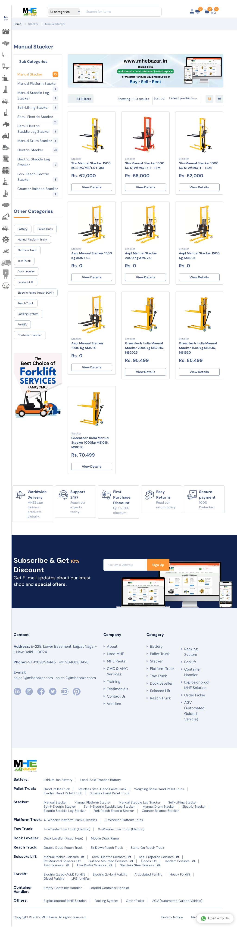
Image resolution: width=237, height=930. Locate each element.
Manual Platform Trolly (32, 239)
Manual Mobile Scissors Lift (64, 860)
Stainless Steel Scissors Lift (140, 869)
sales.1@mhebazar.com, (33, 684)
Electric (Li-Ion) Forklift (110, 878)
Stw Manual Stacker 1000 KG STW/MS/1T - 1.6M (198, 165)
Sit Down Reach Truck (106, 851)
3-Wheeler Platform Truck (124, 823)
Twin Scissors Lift (56, 869)
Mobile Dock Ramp (105, 842)
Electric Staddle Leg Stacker (37, 162)
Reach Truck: (25, 851)
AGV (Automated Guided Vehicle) (194, 714)
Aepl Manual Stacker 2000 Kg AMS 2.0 (141, 256)
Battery (23, 229)
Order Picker (194, 698)
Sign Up (158, 568)
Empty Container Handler (63, 891)
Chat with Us (215, 918)
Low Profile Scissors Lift (94, 869)
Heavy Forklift (180, 878)
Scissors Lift (25, 282)
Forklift (22, 324)
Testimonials (117, 695)
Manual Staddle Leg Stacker (37, 95)
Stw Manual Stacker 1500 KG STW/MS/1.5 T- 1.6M (144, 165)
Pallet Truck (45, 229)
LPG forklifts (81, 882)
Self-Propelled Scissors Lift (159, 860)
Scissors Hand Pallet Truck (109, 797)
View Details (91, 188)
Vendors (114, 710)
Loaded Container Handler (109, 891)
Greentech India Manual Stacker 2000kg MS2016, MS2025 (144, 349)
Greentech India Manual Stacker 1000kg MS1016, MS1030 (90, 445)
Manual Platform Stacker (37, 84)
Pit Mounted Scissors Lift (62, 865)
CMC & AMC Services (117, 678)
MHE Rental (116, 667)
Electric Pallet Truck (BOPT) (36, 293)
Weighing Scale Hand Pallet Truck (159, 793)
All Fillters (83, 99)
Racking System (28, 314)
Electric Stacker (37, 150)
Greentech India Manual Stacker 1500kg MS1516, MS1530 (198, 349)
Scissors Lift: (25, 860)
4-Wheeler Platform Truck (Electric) (70, 823)
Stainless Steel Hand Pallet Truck (102, 793)
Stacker (33, 24)
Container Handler (30, 335)
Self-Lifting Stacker (37, 107)
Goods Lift (148, 865)
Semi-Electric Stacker (37, 117)
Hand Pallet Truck (57, 793)
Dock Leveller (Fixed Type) (63, 842)
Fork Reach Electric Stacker (37, 177)
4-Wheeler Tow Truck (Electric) (67, 833)
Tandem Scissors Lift (179, 865)
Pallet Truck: (25, 792)
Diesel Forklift (54, 882)
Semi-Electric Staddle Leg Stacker (37, 129)
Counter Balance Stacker (37, 189)
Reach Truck (26, 303)
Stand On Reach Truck (147, 851)
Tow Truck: (23, 832)
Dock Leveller (26, 271)
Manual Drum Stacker (37, 141)
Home (17, 24)
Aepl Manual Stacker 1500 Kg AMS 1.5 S (91, 256)
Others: (21, 904)
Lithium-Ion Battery (58, 783)
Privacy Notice (172, 921)
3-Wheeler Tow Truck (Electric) (121, 833)
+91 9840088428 (74, 668)
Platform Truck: (28, 823)
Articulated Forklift (148, 878)
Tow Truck (24, 261)
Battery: (21, 783)
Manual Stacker (55, 24)
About (112, 652)
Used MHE (115, 660)
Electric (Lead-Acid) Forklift (64, 878)
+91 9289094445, (41, 668)
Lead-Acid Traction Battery (100, 783)
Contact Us (116, 702)
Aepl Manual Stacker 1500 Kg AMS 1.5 (199, 256)
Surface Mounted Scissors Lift (110, 865)
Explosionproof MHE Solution (196, 688)
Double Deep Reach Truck (63, 851)
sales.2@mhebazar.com (76, 684)
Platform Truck (27, 250)
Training (113, 688)
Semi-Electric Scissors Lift (111, 860)
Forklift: (21, 877)
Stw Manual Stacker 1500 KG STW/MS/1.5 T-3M (91, 165)
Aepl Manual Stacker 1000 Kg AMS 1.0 (87, 347)
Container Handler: (23, 893)
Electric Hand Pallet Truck (63, 797)
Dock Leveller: (26, 841)
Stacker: (21, 805)
